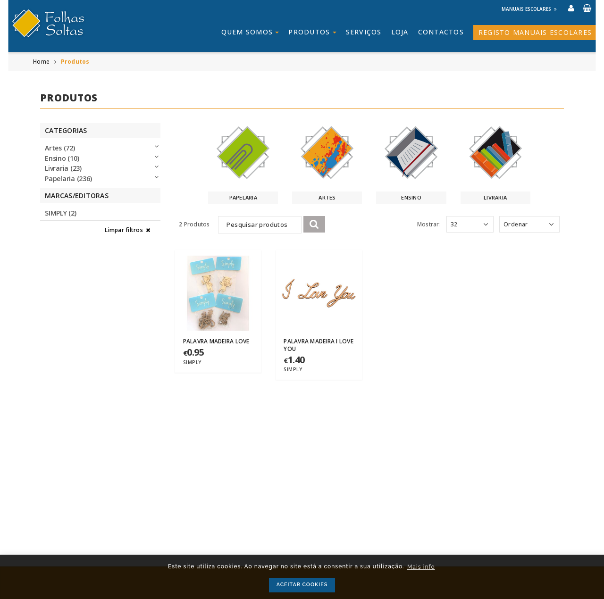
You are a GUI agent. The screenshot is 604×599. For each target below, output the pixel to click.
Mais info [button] (421, 567)
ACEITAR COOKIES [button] (302, 585)
